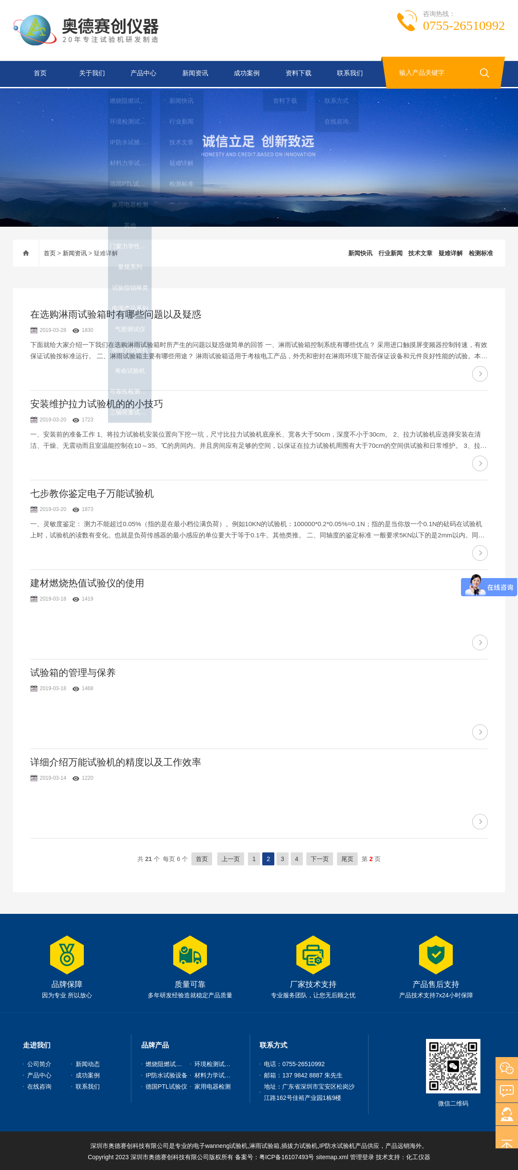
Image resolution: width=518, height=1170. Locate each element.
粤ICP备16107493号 (287, 1155)
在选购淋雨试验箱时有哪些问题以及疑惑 (115, 313)
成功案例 (245, 73)
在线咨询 (39, 1085)
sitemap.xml (332, 1155)
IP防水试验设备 (166, 1073)
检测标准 (481, 251)
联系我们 (348, 73)
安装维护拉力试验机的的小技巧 (96, 402)
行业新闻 (390, 251)
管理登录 (362, 1155)
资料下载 (297, 73)
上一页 (231, 857)
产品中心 (142, 73)
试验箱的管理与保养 (73, 671)
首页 (39, 73)
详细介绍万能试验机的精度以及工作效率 (115, 760)
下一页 (320, 857)
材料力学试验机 (215, 1073)
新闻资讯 (194, 73)
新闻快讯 (360, 251)
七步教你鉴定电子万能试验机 (92, 492)
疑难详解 (451, 251)
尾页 (347, 857)
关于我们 (90, 73)
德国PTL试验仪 (166, 1085)
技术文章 (420, 251)
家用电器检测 (212, 1085)
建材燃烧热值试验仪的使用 (87, 581)
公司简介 (39, 1062)
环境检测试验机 (215, 1062)
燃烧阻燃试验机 (167, 1062)
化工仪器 (418, 1155)
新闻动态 (88, 1062)
